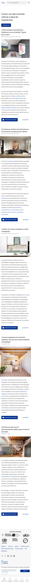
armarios (13, 212)
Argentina (23, 391)
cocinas (13, 210)
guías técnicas (20, 98)
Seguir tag (6, 25)
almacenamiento (6, 476)
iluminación (4, 214)
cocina (27, 295)
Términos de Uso (4, 571)
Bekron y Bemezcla (17, 96)
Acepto (25, 571)
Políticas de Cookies (4, 572)
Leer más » (26, 120)
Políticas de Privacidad (11, 571)
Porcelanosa (10, 161)
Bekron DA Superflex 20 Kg (8, 108)
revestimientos (5, 210)
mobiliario (20, 212)
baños (17, 210)
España (5, 380)
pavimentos (17, 207)
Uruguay (3, 394)
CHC (11, 316)
